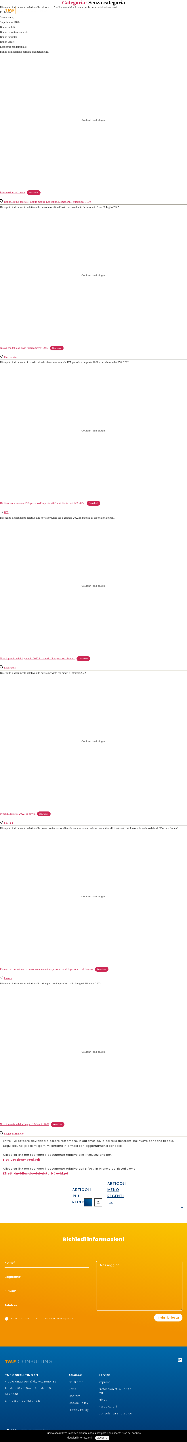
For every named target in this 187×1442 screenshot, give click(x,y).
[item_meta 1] (47, 1263)
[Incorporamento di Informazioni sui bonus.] (93, 120)
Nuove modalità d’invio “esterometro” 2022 (24, 347)
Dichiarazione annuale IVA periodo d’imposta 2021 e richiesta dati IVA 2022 (42, 503)
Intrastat (8, 823)
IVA (6, 512)
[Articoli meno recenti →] (111, 1184)
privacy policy (64, 1318)
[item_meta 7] (6, 1319)
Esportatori (10, 667)
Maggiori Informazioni (79, 1437)
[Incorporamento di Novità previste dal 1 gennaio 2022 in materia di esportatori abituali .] (93, 586)
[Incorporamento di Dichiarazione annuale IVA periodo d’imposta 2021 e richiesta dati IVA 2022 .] (93, 430)
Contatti (75, 1396)
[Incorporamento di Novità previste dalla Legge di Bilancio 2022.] (93, 1052)
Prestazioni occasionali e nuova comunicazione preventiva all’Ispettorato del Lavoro (46, 969)
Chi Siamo (76, 1382)
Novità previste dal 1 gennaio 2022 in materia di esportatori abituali (37, 658)
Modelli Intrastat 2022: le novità (17, 813)
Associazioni (108, 1406)
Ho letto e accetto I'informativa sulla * (39, 1319)
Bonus (7, 201)
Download (33, 192)
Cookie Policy (78, 1403)
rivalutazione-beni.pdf (22, 1160)
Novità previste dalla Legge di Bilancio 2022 (24, 1124)
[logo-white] (26, 10)
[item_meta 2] (47, 1277)
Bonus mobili (37, 201)
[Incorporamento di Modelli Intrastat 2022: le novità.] (93, 741)
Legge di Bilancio (14, 1133)
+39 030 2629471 (20, 1388)
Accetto (102, 1438)
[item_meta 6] (47, 1305)
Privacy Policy (79, 1410)
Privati (103, 1399)
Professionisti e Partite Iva (115, 1391)
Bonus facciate (20, 201)
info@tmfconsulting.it (24, 1401)
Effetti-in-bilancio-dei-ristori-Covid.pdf (36, 1173)
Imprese (105, 1382)
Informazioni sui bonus (12, 192)
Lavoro (8, 978)
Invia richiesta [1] (168, 1317)
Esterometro (10, 357)
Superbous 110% (82, 201)
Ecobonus (51, 201)
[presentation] (111, 1318)
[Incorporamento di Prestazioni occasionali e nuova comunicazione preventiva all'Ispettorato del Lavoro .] (93, 896)
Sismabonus (65, 201)
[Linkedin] (180, 1359)
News (72, 1389)
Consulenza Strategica (115, 1413)
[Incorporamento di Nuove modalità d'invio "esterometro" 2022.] (93, 275)
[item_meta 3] (47, 1291)
